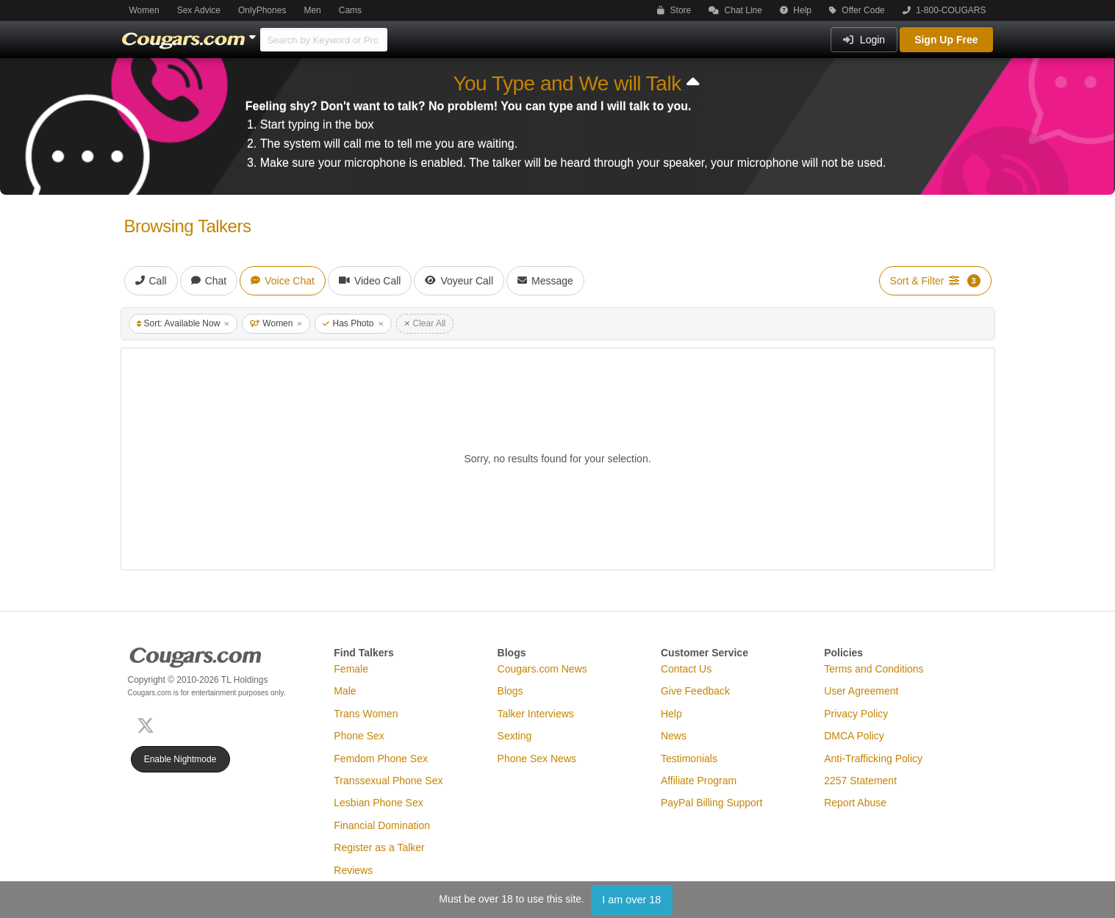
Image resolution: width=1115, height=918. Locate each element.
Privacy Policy (856, 714)
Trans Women (366, 714)
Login (864, 40)
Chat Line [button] (735, 10)
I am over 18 (631, 900)
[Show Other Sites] (254, 33)
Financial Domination (382, 825)
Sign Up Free (946, 40)
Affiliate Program (698, 780)
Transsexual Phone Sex (388, 780)
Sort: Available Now (183, 323)
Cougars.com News (542, 669)
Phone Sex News (537, 758)
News (673, 736)
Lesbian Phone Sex (378, 802)
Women (144, 10)
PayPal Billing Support (712, 802)
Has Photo (353, 323)
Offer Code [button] (857, 10)
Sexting (515, 736)
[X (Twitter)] (148, 724)
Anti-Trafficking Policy (873, 758)
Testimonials (689, 758)
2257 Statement (860, 780)
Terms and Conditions (873, 669)
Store (674, 10)
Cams (350, 10)
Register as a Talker (379, 847)
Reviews (353, 870)
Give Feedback (695, 691)
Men (312, 10)
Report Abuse (855, 802)
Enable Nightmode (180, 759)
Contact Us (686, 669)
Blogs (510, 691)
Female (351, 669)
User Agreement (861, 691)
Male (345, 691)
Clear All (425, 323)
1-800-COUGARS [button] (944, 10)
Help (795, 10)
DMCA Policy (854, 736)
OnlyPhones (262, 10)
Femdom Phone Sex (381, 758)
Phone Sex (359, 736)
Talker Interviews (536, 714)
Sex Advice (199, 10)
